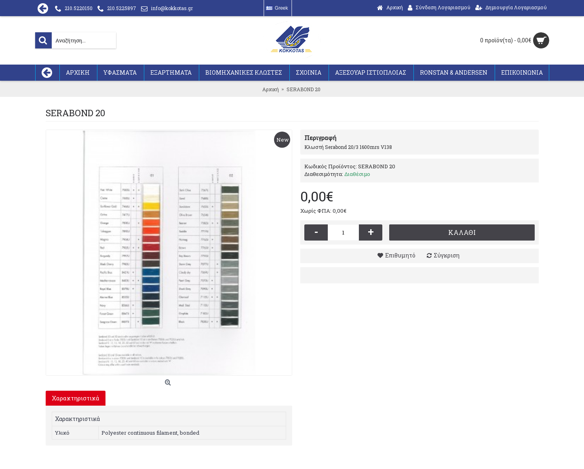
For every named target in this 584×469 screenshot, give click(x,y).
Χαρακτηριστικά (75, 398)
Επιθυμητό (400, 255)
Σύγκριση (447, 255)
